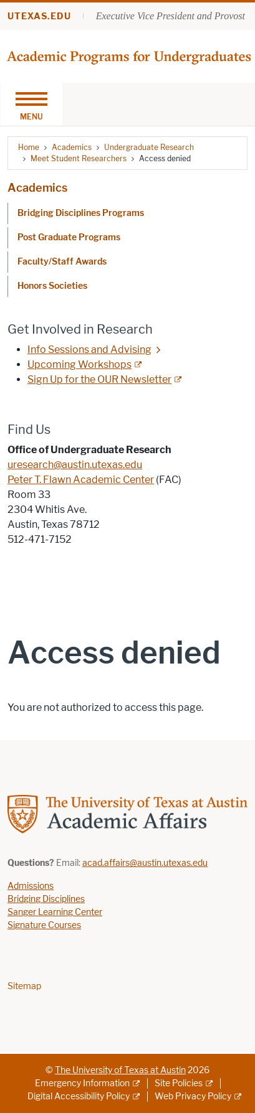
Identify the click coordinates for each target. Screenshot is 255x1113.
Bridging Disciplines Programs (80, 213)
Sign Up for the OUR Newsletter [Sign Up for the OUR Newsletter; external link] (99, 379)
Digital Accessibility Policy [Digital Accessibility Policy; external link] (78, 1096)
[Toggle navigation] (31, 104)
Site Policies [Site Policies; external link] (179, 1083)
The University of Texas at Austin (120, 1070)
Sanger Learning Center (54, 912)
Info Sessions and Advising (89, 349)
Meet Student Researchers (79, 158)
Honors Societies (52, 286)
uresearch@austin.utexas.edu (74, 465)
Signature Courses (44, 925)
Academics (72, 147)
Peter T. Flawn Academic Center (80, 480)
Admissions (30, 886)
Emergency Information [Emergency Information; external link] (82, 1083)
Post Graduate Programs (68, 237)
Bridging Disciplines (46, 899)
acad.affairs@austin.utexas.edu (145, 863)
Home (28, 147)
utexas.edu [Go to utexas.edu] (39, 16)
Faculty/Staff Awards (62, 261)
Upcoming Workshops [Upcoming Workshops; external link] (79, 364)
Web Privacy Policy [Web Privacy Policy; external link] (193, 1096)
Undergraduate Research (149, 147)
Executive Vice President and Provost (170, 16)
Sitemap (24, 986)
